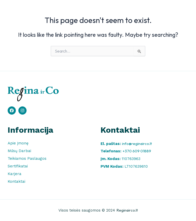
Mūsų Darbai (19, 151)
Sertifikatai (18, 166)
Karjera (14, 173)
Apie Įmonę (18, 143)
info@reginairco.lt (137, 143)
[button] (181, 11)
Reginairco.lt (127, 210)
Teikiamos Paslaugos (27, 158)
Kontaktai (16, 181)
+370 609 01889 (136, 151)
